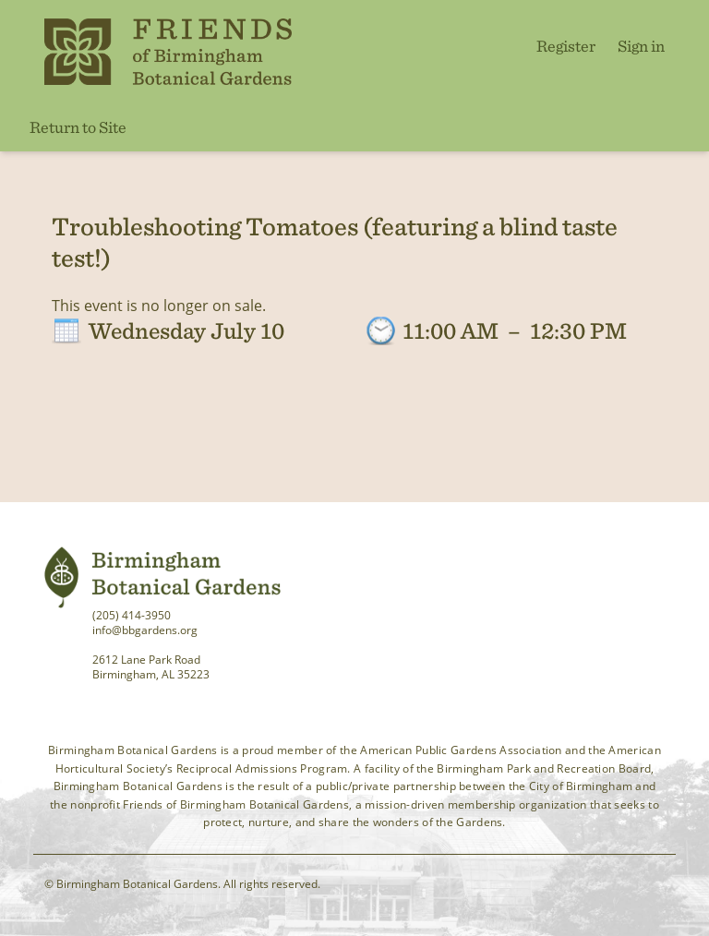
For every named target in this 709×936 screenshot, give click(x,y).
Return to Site (78, 127)
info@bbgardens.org (145, 630)
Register (565, 45)
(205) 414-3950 (131, 615)
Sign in (641, 45)
